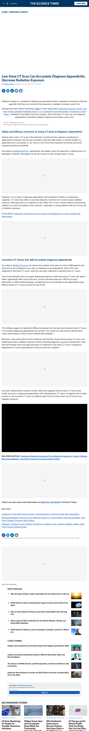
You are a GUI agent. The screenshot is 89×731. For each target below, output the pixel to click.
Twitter (8, 91)
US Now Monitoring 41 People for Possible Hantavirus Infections (11, 725)
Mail (21, 91)
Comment (16, 91)
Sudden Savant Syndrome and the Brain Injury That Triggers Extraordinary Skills (38, 646)
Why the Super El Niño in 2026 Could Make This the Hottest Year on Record (40, 594)
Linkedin (12, 91)
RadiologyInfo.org (21, 151)
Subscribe (81, 3)
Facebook (3, 91)
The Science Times (44, 3)
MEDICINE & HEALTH (19, 12)
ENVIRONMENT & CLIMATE (33, 718)
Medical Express (20, 265)
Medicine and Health (50, 502)
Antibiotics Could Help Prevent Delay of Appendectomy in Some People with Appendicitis (40, 514)
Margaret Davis (9, 84)
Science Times (75, 538)
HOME (5, 12)
